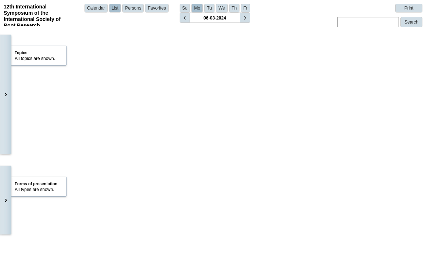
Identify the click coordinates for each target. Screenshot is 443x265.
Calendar (96, 8)
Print (409, 8)
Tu (209, 8)
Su (185, 8)
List (115, 8)
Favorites (157, 8)
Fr (246, 8)
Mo (197, 8)
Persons (133, 8)
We (222, 8)
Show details (132, 159)
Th (234, 8)
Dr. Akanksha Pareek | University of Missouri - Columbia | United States (187, 149)
